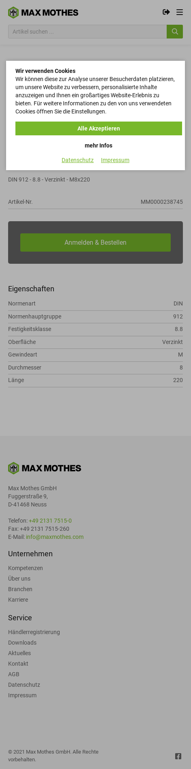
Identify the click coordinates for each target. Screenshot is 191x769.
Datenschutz (78, 160)
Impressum (115, 160)
